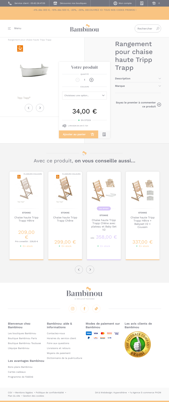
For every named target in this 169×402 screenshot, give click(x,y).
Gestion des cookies (33, 396)
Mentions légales (24, 392)
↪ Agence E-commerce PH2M (145, 392)
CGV (10, 392)
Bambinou (84, 28)
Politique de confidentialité (50, 392)
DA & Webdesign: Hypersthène (111, 392)
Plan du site (14, 396)
